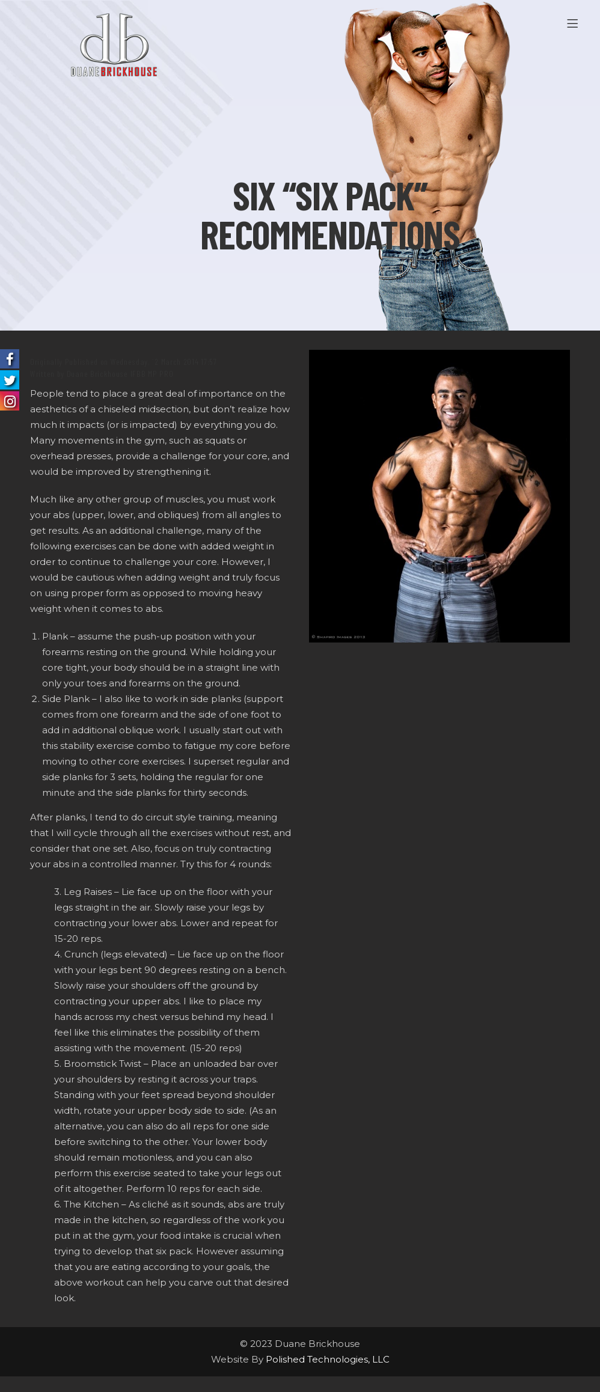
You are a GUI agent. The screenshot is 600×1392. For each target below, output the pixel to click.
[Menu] (574, 24)
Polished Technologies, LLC (328, 1359)
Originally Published (64, 361)
